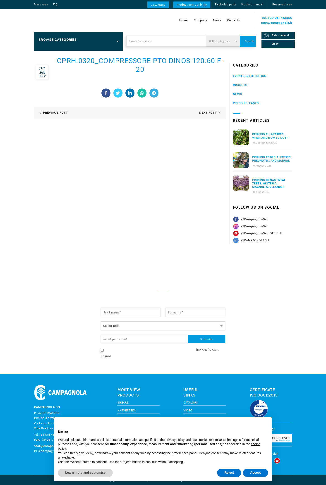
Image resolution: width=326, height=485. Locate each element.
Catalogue (158, 4)
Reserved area (282, 4)
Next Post (208, 113)
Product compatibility (192, 4)
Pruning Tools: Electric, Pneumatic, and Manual (272, 159)
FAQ (55, 4)
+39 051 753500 (280, 18)
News (217, 20)
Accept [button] (255, 472)
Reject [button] (229, 472)
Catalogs (190, 402)
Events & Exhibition (249, 76)
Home (183, 20)
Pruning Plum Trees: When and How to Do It (270, 136)
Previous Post (55, 113)
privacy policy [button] (175, 440)
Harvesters (126, 410)
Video (187, 410)
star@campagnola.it (276, 23)
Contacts (233, 20)
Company (200, 20)
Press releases (246, 103)
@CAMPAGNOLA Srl (255, 240)
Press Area (41, 4)
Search (249, 41)
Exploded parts (225, 4)
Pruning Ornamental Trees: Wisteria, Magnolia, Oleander (269, 184)
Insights (240, 85)
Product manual (252, 4)
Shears (123, 402)
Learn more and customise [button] (85, 472)
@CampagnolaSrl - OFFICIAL (262, 233)
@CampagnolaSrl (254, 219)
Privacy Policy (181, 350)
